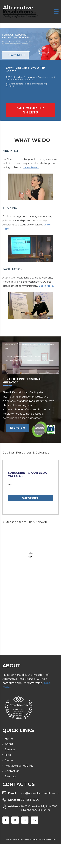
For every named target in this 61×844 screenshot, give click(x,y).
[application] (30, 358)
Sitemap (10, 769)
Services (10, 742)
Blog (8, 748)
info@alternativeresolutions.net (40, 786)
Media (9, 753)
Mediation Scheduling (19, 759)
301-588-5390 (30, 793)
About (9, 737)
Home (9, 732)
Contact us (12, 764)
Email (11, 484)
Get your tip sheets (30, 110)
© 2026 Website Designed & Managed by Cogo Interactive (30, 833)
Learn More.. (31, 167)
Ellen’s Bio (17, 427)
